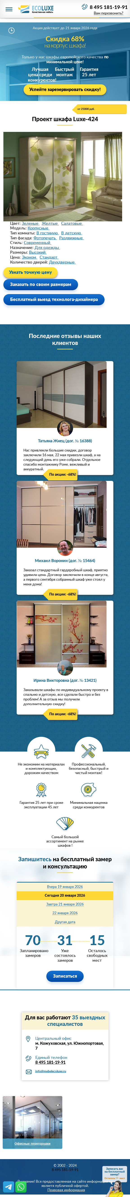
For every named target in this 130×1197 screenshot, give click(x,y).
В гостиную (47, 233)
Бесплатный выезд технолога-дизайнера (54, 299)
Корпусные (38, 228)
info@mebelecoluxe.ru (50, 1071)
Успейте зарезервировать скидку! (65, 89)
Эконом (29, 257)
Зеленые (31, 224)
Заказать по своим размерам (40, 284)
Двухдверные (62, 262)
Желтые (50, 224)
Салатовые (72, 224)
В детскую (71, 233)
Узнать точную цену (30, 272)
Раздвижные (71, 238)
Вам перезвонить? (108, 13)
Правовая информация (66, 1190)
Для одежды (47, 248)
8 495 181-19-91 (109, 7)
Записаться (65, 976)
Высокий (38, 253)
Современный (37, 243)
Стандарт (49, 257)
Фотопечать (45, 238)
